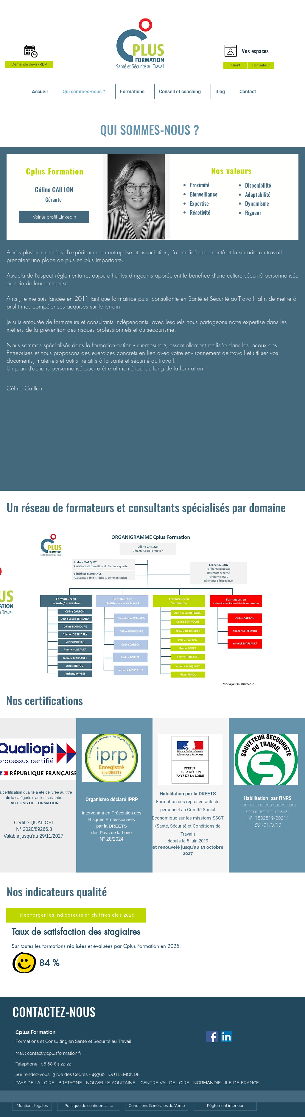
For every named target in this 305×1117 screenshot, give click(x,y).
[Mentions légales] (32, 1106)
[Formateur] (261, 65)
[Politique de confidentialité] (88, 1106)
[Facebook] (212, 1036)
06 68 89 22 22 (56, 1064)
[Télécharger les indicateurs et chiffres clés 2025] (76, 915)
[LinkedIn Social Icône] (226, 1036)
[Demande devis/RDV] (29, 64)
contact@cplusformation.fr (53, 1053)
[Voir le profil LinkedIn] (54, 217)
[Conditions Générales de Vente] (156, 1106)
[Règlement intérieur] (225, 1106)
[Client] (235, 65)
